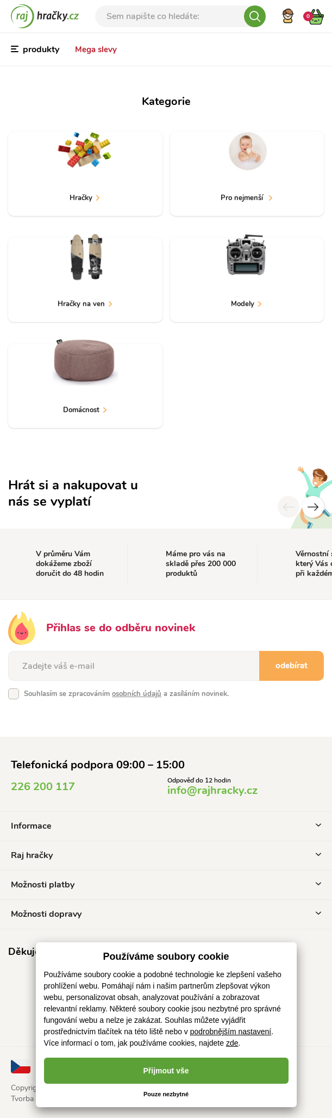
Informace (166, 826)
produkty (35, 49)
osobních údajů (136, 694)
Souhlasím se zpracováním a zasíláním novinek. (126, 694)
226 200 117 (43, 786)
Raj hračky (166, 855)
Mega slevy (96, 49)
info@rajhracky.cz (212, 790)
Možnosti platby (166, 885)
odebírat (291, 665)
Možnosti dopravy (166, 914)
